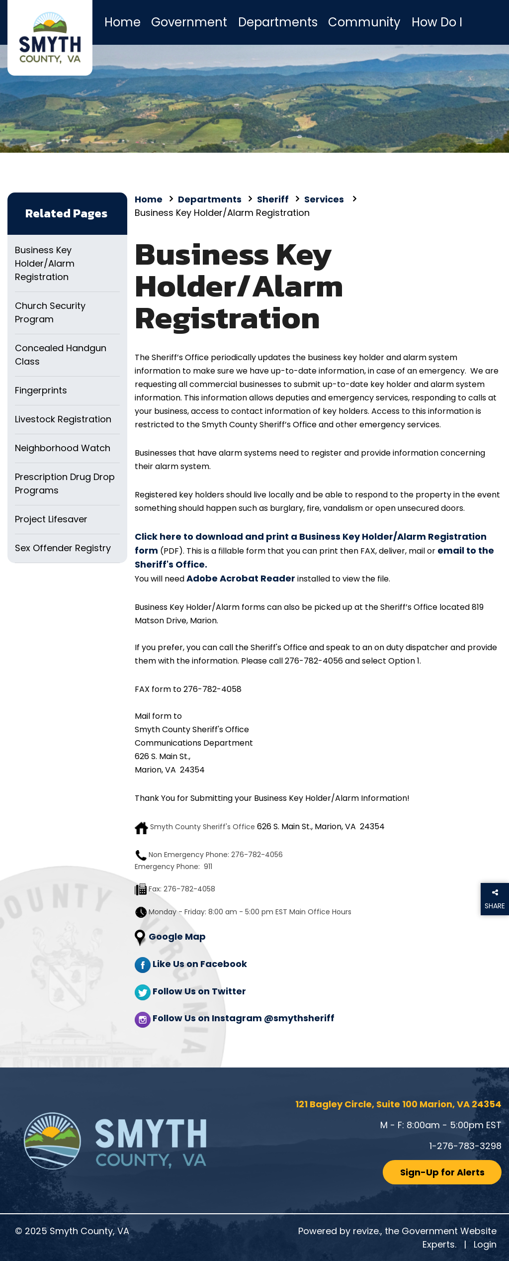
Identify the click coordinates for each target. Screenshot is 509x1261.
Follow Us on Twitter (199, 991)
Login (485, 1244)
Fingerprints (41, 390)
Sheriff (273, 199)
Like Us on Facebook (200, 964)
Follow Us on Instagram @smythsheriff (244, 1018)
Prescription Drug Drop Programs (65, 483)
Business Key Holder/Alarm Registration (45, 263)
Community (364, 22)
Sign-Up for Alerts (442, 1172)
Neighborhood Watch (62, 448)
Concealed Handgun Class (60, 355)
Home (122, 22)
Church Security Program (50, 312)
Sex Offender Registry (63, 548)
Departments (278, 22)
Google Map (177, 936)
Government (189, 22)
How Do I (437, 22)
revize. (366, 1231)
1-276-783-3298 (465, 1146)
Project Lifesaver (51, 519)
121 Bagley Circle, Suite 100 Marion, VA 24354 (398, 1104)
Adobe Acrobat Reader (240, 578)
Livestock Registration (63, 419)
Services (325, 199)
